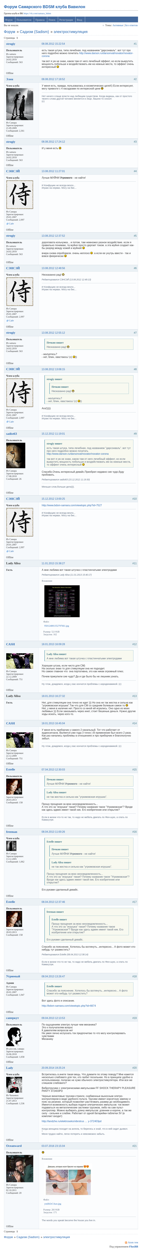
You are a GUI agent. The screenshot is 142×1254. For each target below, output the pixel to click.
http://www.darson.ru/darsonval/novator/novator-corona (78, 455)
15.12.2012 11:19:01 (54, 435)
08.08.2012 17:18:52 (54, 80)
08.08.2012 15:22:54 (54, 45)
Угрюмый (14, 977)
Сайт (12, 225)
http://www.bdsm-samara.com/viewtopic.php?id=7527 (72, 506)
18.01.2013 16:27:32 (54, 697)
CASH (11, 645)
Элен (10, 80)
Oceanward (14, 1147)
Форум (9, 21)
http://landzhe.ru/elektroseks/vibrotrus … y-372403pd (72, 1122)
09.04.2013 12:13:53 (54, 1019)
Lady (10, 1069)
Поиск (52, 21)
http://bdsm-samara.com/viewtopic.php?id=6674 (69, 1007)
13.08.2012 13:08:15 (54, 370)
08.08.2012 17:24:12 (54, 143)
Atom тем (132, 1244)
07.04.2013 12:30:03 (54, 770)
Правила (40, 21)
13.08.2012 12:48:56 (54, 269)
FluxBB (132, 1248)
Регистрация (67, 21)
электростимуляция (71, 33)
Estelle (11, 771)
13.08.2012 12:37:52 (54, 237)
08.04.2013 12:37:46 (54, 903)
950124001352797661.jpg (57, 627)
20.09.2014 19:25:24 (54, 1069)
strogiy (11, 45)
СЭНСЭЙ (14, 172)
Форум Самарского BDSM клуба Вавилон (45, 8)
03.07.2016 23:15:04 (54, 1147)
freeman (12, 833)
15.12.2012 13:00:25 (54, 500)
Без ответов (131, 26)
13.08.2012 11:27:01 (54, 172)
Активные (117, 26)
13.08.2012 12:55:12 (54, 334)
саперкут (13, 1019)
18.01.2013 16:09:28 (54, 645)
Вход (80, 21)
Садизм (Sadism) (35, 33)
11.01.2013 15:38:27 (54, 564)
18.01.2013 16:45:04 (54, 724)
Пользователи (24, 21)
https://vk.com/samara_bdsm (38, 15)
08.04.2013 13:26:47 (54, 977)
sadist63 (12, 435)
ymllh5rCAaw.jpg (53, 1205)
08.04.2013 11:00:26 (54, 833)
